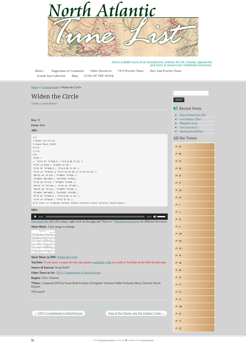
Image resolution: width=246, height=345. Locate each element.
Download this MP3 (43, 221)
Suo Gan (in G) (189, 127)
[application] (99, 217)
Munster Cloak (188, 123)
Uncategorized (49, 87)
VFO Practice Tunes (131, 70)
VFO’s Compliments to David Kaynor (78, 272)
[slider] (95, 216)
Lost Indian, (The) (190, 119)
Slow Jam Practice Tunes (166, 70)
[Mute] (154, 216)
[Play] (35, 216)
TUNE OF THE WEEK (99, 75)
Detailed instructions (127, 221)
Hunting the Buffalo (191, 131)
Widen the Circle (68, 257)
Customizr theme (147, 340)
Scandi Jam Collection (51, 75)
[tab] (194, 146)
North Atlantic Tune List (106, 340)
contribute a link (101, 262)
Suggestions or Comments (67, 70)
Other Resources (101, 70)
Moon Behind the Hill (193, 115)
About (40, 70)
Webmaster (53, 103)
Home (34, 87)
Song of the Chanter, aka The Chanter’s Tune (136, 313)
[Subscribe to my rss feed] (33, 340)
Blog (75, 75)
